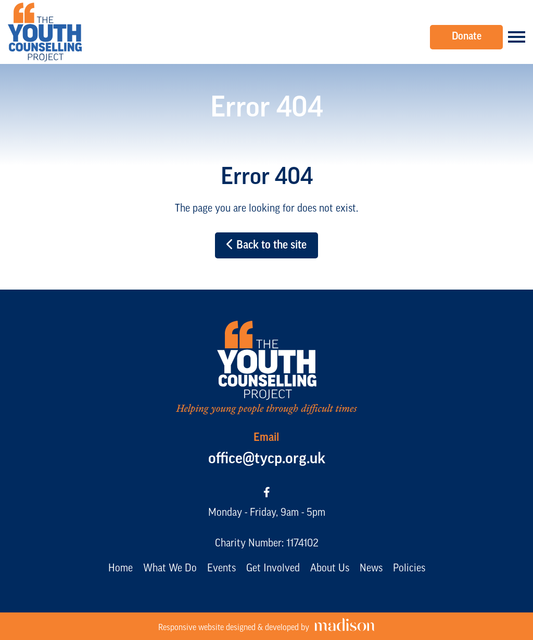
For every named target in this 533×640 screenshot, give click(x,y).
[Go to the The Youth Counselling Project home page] (45, 32)
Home (120, 569)
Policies (409, 569)
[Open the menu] (516, 37)
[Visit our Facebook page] (266, 493)
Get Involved (273, 569)
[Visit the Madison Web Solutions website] (266, 626)
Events (221, 569)
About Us (329, 569)
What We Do (170, 569)
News (371, 569)
